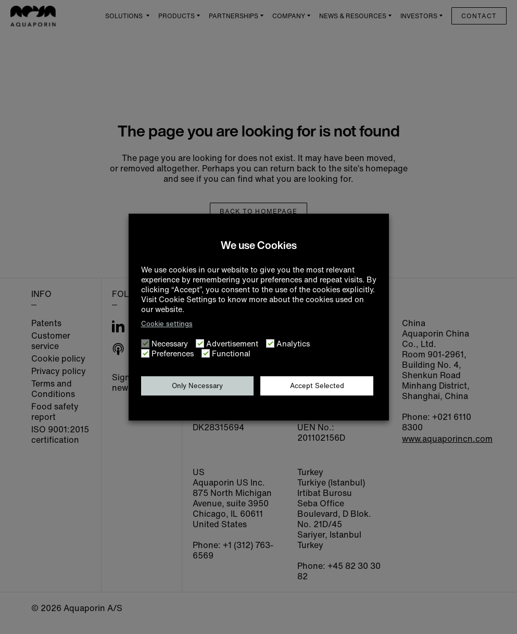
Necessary (170, 343)
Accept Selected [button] (317, 386)
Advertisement (232, 343)
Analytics (293, 343)
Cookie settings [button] (167, 323)
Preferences (173, 353)
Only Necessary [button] (197, 386)
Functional (231, 353)
